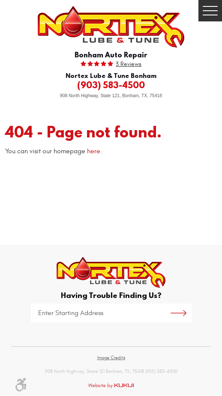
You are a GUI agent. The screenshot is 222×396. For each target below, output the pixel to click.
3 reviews (128, 64)
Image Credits (111, 357)
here (93, 151)
